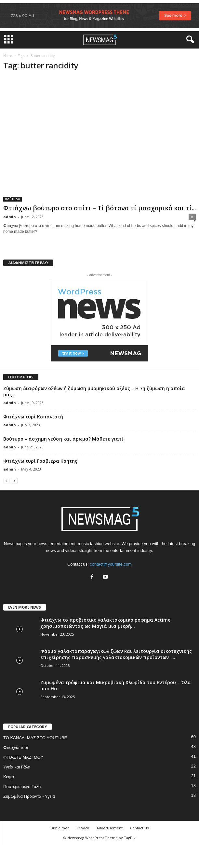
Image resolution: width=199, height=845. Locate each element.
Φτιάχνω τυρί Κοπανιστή (33, 417)
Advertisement (110, 827)
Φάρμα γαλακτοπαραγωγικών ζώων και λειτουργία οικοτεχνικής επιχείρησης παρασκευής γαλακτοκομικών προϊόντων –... (116, 654)
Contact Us (139, 827)
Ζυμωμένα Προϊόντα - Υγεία (29, 796)
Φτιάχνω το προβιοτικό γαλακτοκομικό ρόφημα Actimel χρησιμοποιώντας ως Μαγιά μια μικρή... (106, 623)
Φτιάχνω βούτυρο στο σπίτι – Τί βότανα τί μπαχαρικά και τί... (99, 208)
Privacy (82, 827)
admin (9, 216)
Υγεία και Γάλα (16, 767)
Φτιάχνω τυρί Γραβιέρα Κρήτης (40, 461)
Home (7, 55)
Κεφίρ (8, 776)
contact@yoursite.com (111, 564)
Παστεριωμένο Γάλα (22, 786)
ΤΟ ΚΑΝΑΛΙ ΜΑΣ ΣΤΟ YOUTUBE (35, 737)
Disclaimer (59, 827)
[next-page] (14, 480)
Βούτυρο (12, 199)
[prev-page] (6, 480)
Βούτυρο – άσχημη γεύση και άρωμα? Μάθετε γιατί (63, 439)
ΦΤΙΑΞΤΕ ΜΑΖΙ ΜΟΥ (23, 757)
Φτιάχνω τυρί (15, 747)
